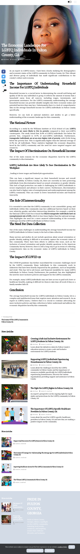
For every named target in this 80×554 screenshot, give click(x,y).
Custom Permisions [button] (35, 551)
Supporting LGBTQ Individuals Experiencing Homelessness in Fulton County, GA (50, 360)
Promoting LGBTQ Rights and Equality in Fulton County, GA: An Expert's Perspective (18, 518)
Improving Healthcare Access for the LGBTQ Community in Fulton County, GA (38, 467)
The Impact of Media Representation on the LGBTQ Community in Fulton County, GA (18, 505)
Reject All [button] (50, 551)
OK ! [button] (71, 547)
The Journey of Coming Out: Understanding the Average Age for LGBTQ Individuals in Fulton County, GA (43, 454)
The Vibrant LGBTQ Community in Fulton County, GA (30, 480)
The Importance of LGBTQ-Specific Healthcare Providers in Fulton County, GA (50, 410)
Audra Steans (6, 59)
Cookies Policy (62, 547)
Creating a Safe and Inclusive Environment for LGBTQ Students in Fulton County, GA (50, 340)
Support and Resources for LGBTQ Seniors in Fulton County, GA (34, 441)
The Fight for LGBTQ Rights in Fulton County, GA (52, 388)
